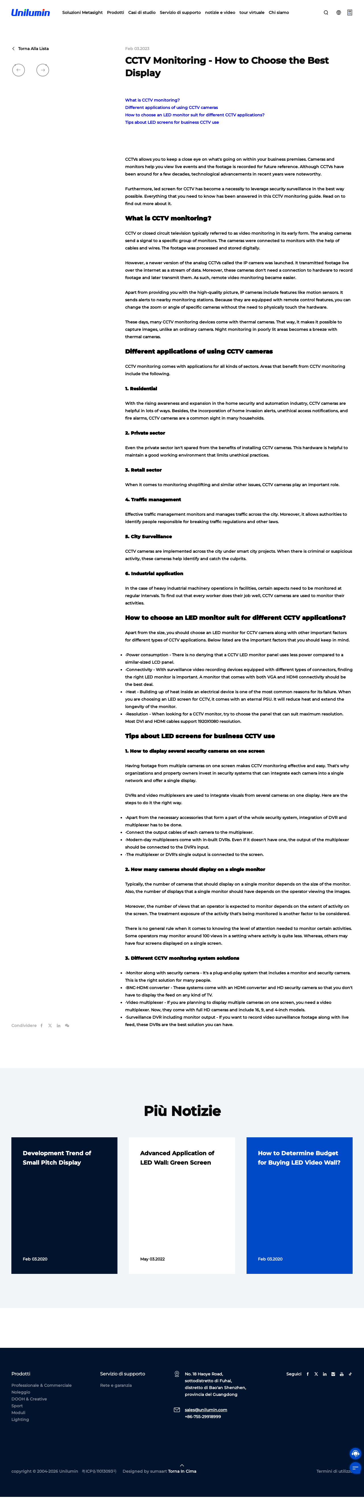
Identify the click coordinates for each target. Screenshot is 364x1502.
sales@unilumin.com (206, 1415)
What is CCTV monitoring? (152, 105)
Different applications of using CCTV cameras (171, 112)
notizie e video (220, 14)
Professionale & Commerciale (41, 1390)
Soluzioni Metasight (82, 14)
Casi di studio (142, 14)
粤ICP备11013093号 (99, 1476)
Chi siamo (279, 14)
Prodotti (115, 14)
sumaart (158, 1476)
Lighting (20, 1424)
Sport (17, 1411)
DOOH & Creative (29, 1404)
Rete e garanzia (116, 1390)
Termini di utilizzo (335, 1476)
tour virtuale (251, 14)
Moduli (18, 1417)
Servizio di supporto (180, 14)
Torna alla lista (30, 54)
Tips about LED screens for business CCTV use (172, 127)
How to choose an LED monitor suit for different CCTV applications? (194, 120)
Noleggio (20, 1397)
